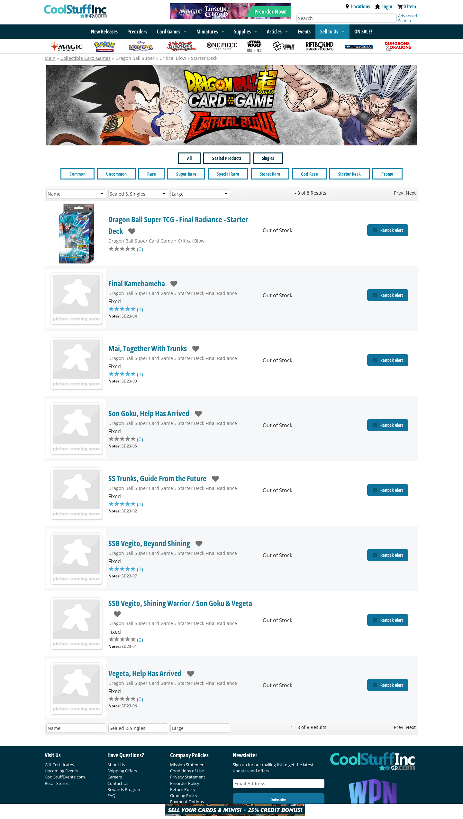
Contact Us (117, 783)
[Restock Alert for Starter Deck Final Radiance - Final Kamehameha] (387, 295)
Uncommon (116, 174)
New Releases (104, 31)
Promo (387, 174)
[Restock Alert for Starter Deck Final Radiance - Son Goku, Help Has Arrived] (387, 425)
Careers (114, 777)
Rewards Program (124, 789)
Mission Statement (188, 765)
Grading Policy (183, 795)
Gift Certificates (59, 765)
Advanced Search (407, 18)
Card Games (168, 31)
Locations (357, 6)
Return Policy (182, 789)
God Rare (309, 174)
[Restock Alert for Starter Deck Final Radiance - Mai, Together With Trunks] (387, 360)
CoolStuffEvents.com (65, 777)
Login (383, 6)
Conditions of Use (187, 771)
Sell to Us (329, 31)
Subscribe (278, 799)
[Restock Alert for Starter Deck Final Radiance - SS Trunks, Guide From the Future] (387, 490)
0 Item (410, 6)
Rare (151, 174)
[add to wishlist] (129, 230)
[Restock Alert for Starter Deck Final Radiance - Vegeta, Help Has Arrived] (387, 685)
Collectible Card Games (85, 58)
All (189, 158)
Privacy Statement (187, 777)
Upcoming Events (61, 771)
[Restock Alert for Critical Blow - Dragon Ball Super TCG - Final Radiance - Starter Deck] (387, 230)
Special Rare (228, 174)
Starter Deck (349, 174)
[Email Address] (279, 783)
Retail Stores (56, 783)
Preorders (137, 31)
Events (304, 31)
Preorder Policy (184, 783)
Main (50, 58)
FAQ (111, 795)
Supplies (242, 31)
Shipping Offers (122, 771)
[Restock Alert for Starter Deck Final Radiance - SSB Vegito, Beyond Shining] (387, 555)
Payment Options (187, 802)
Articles (274, 31)
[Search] (346, 18)
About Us (116, 765)
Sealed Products (226, 158)
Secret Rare (270, 174)
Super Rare (186, 174)
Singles (268, 158)
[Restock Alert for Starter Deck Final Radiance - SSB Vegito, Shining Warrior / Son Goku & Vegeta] (387, 620)
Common (77, 174)
